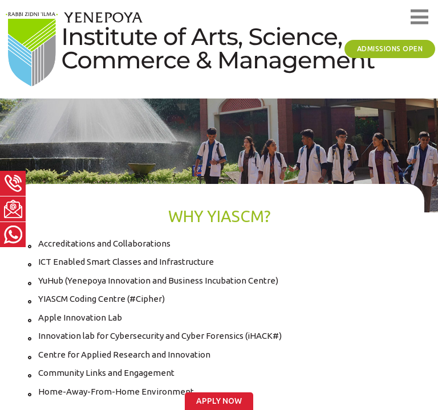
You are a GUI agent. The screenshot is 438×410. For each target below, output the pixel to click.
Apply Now (219, 400)
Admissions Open (390, 48)
